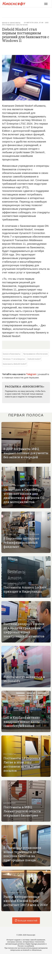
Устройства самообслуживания (21, 485)
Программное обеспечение (15, 25)
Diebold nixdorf (34, 359)
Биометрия (9, 803)
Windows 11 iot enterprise (14, 359)
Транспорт (9, 844)
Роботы (7, 673)
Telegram (31, 374)
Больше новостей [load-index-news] (26, 920)
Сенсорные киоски (13, 892)
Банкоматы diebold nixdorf (14, 364)
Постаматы (9, 445)
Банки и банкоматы (11, 23)
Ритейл (7, 713)
